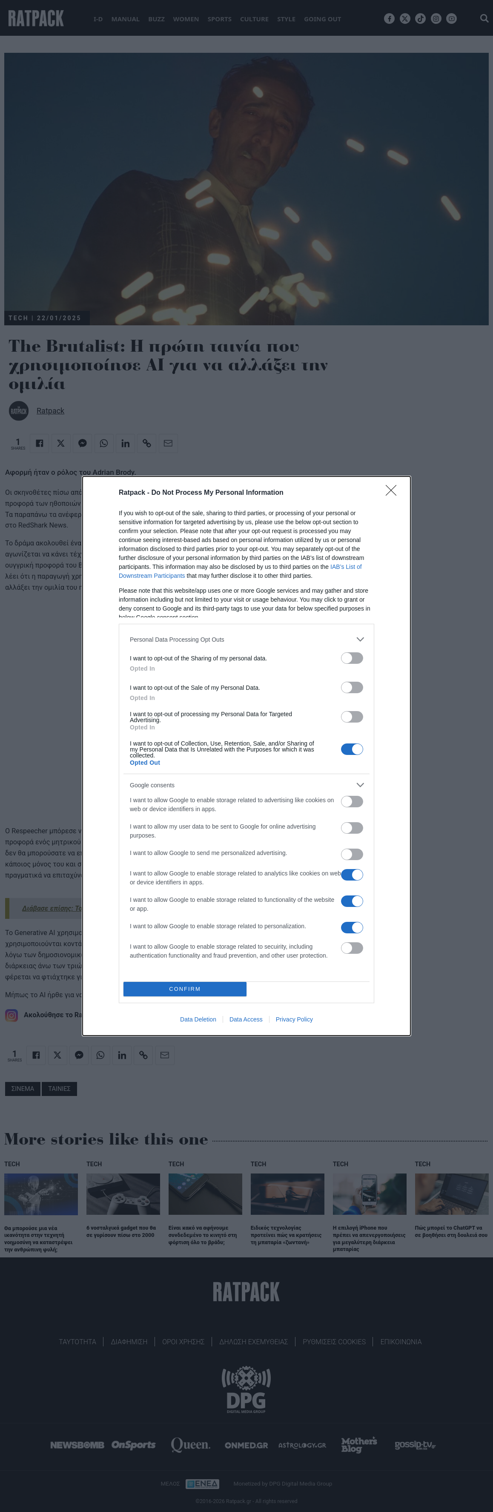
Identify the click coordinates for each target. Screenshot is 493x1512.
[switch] (352, 658)
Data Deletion (198, 1019)
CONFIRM (185, 989)
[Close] (394, 493)
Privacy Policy (294, 1019)
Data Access (246, 1019)
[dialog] (246, 756)
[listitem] (246, 639)
